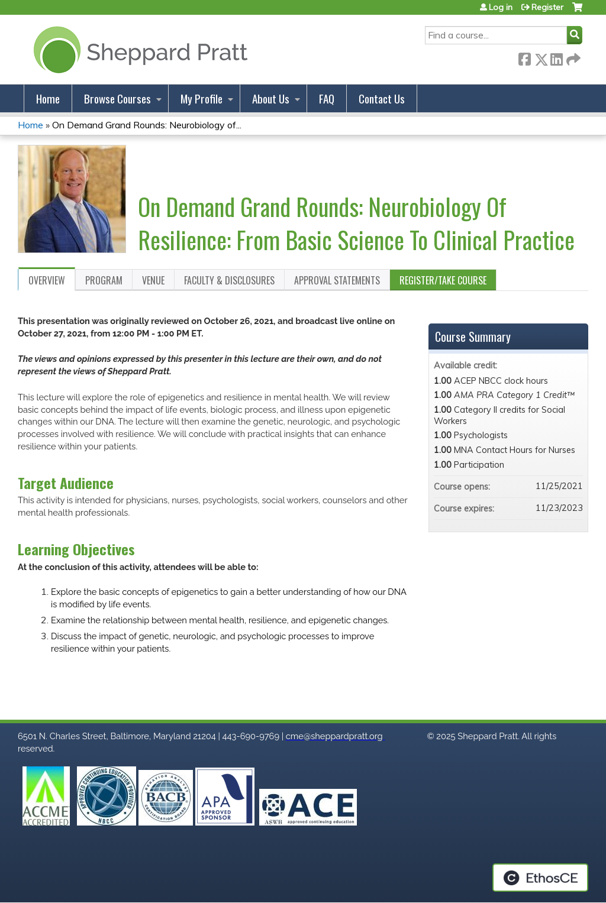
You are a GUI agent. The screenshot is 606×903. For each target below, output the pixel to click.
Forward (572, 57)
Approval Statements (337, 280)
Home (48, 98)
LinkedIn (556, 57)
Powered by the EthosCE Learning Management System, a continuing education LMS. (540, 877)
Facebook (524, 57)
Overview (46, 280)
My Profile (201, 98)
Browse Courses (117, 98)
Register (547, 7)
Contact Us (382, 98)
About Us (270, 98)
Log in (500, 7)
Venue (153, 280)
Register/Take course (442, 280)
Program (104, 280)
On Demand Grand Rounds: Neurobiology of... (146, 125)
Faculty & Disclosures (229, 280)
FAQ (326, 98)
